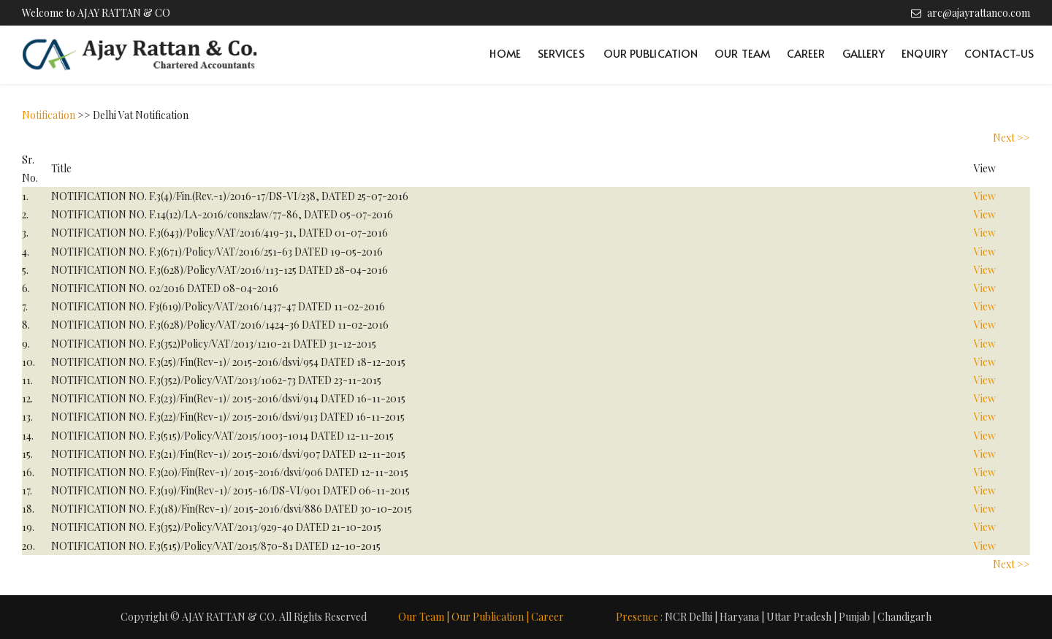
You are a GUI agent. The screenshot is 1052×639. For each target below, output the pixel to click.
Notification (48, 115)
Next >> (1011, 138)
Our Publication (650, 53)
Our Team (742, 53)
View (985, 196)
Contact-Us (999, 53)
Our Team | (423, 617)
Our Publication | (490, 617)
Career (806, 53)
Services (561, 53)
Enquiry (925, 53)
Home (504, 53)
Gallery (863, 53)
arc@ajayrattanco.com (978, 13)
